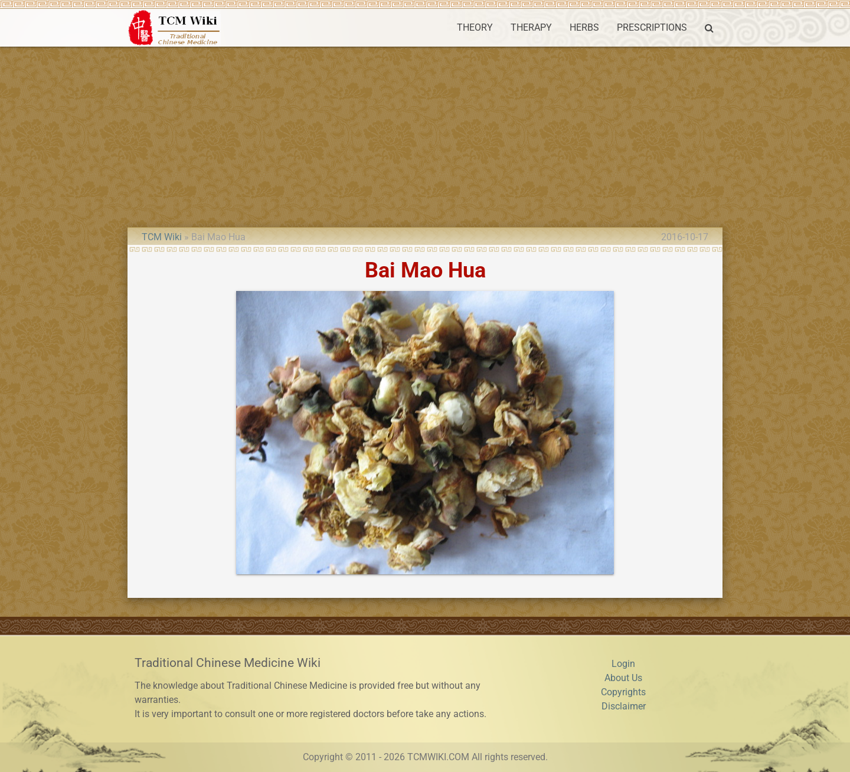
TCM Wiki (162, 237)
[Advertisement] (425, 135)
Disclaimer (623, 706)
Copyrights (623, 692)
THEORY (475, 27)
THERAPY (531, 27)
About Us (623, 677)
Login (623, 663)
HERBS (584, 27)
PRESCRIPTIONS (652, 27)
